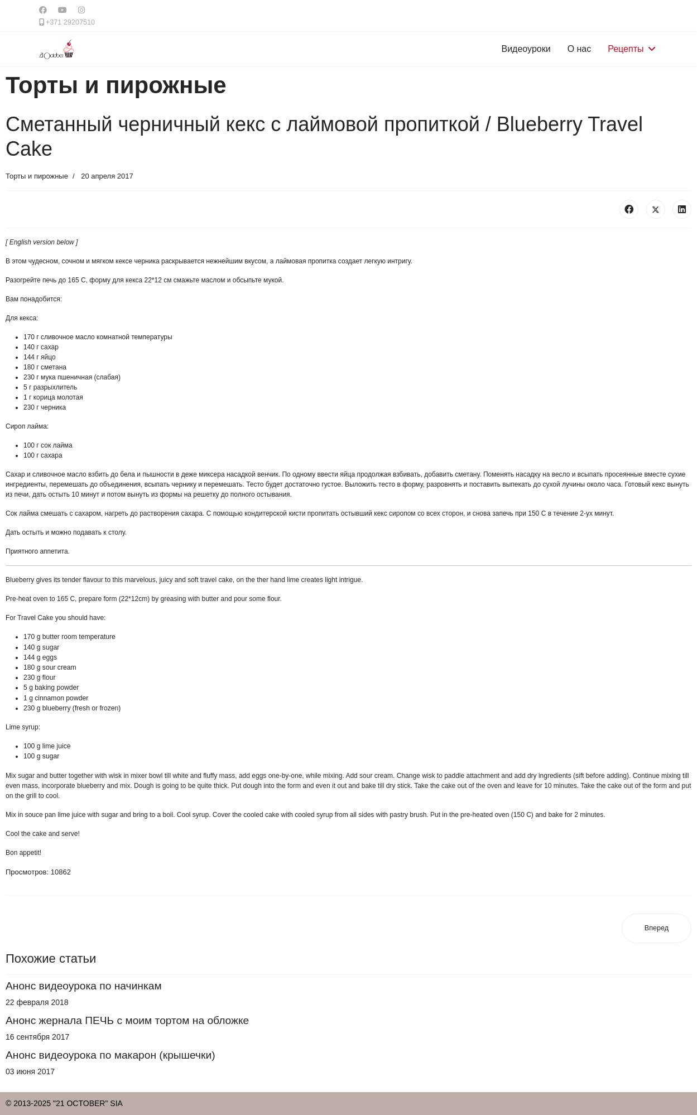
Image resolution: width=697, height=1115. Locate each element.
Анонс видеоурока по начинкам (84, 986)
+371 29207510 (70, 22)
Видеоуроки (526, 49)
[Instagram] (81, 10)
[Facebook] (43, 10)
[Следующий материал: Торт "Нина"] (656, 928)
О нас (580, 49)
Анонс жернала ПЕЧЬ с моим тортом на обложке (127, 1020)
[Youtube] (62, 10)
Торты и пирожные (37, 176)
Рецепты (625, 49)
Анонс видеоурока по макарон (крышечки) (110, 1055)
